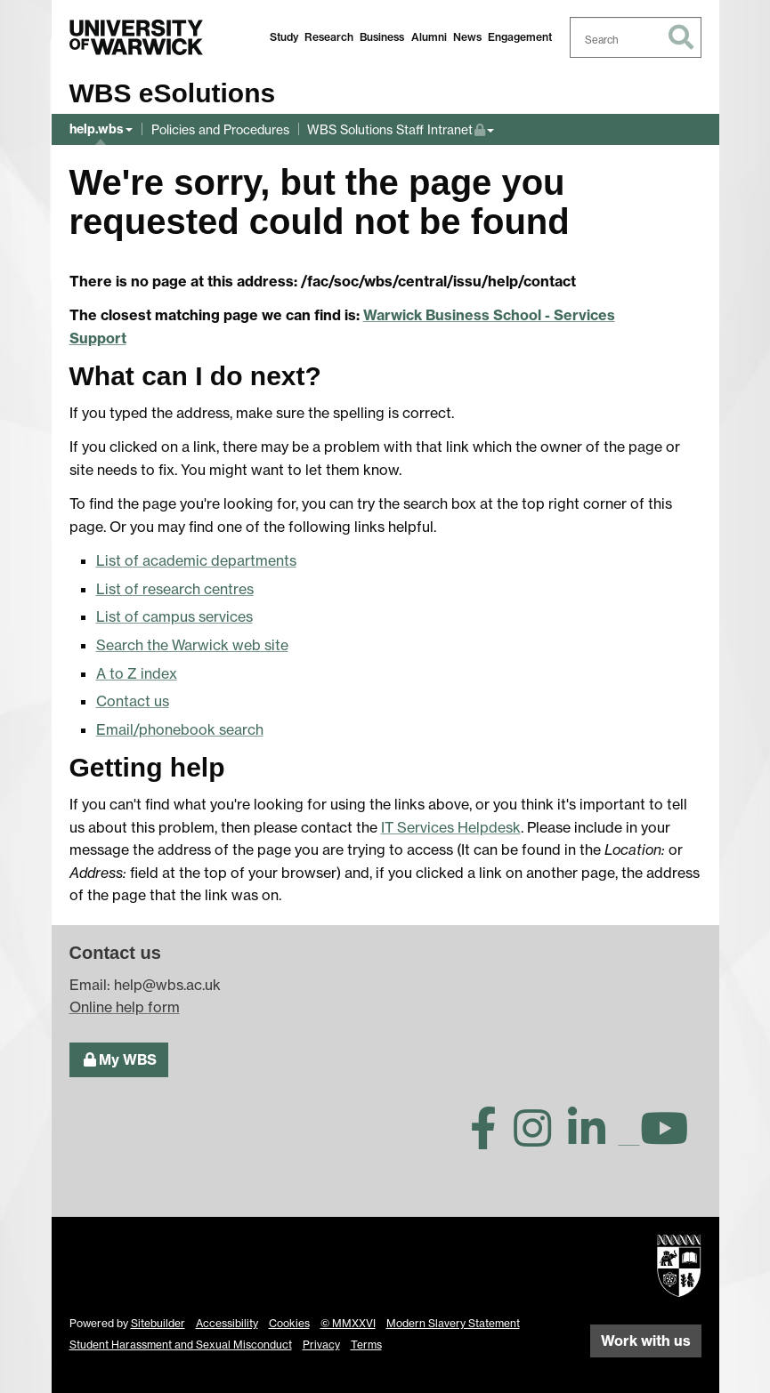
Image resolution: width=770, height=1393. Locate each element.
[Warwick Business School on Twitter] (438, 1138)
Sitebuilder (158, 1323)
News (467, 37)
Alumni (429, 37)
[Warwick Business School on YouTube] (670, 1138)
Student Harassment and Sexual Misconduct (180, 1344)
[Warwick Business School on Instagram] (539, 1138)
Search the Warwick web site (192, 645)
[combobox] (635, 37)
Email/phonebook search (179, 729)
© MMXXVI (348, 1323)
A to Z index (136, 673)
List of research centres (175, 589)
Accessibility (227, 1323)
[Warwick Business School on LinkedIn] (593, 1138)
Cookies (289, 1323)
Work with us (646, 1340)
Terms (366, 1344)
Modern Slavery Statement (453, 1323)
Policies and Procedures (220, 129)
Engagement (520, 37)
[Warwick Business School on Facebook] (490, 1138)
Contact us (132, 701)
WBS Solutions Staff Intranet (396, 127)
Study (284, 37)
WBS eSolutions (172, 93)
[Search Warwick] (635, 37)
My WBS (118, 1058)
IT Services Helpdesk (451, 827)
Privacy (321, 1344)
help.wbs (96, 129)
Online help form (124, 1007)
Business (382, 37)
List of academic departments (196, 560)
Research (328, 37)
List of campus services (174, 616)
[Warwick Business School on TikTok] (629, 1138)
